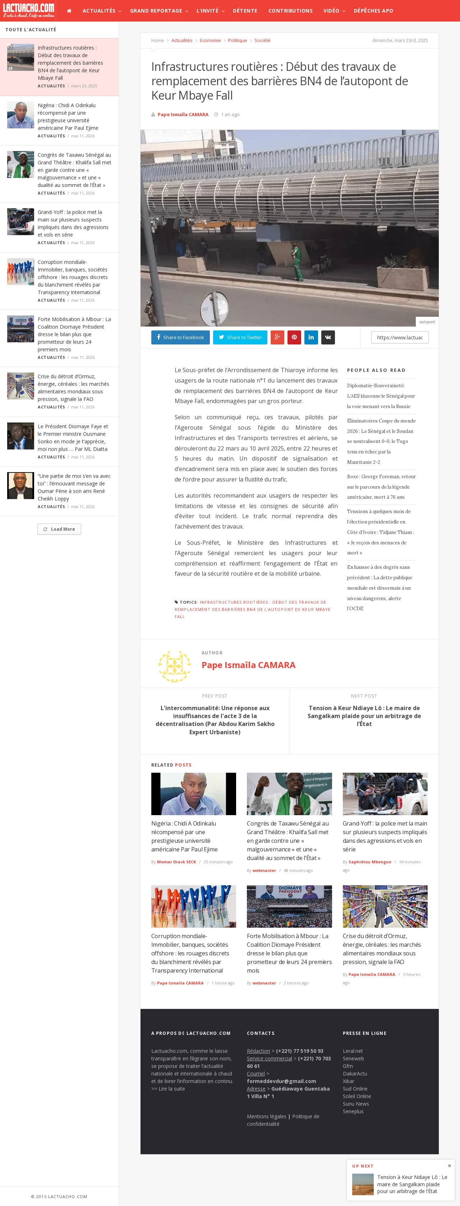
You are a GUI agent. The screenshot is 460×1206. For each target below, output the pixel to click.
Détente (245, 10)
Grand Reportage (156, 10)
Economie (210, 40)
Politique (237, 40)
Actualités (99, 10)
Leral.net (353, 1050)
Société (262, 40)
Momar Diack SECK (176, 861)
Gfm (348, 1066)
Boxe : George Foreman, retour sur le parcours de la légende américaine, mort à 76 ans (381, 487)
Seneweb (353, 1058)
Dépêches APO (374, 10)
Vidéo (331, 10)
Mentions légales (266, 1116)
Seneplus (353, 1111)
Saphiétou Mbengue (370, 861)
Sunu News (356, 1103)
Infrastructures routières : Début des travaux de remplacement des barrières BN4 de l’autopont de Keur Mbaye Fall (70, 62)
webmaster (264, 870)
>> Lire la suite (168, 1088)
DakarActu (355, 1073)
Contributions (290, 10)
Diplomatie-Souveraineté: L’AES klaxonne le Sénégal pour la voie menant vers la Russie (381, 396)
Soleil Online (357, 1096)
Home (157, 40)
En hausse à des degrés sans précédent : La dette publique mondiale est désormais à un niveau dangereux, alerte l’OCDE (379, 588)
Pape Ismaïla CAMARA (183, 114)
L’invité (207, 10)
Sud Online (355, 1088)
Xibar (348, 1081)
